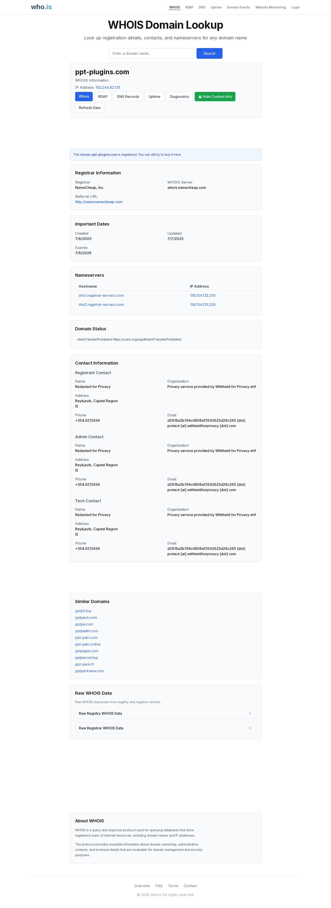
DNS (202, 7)
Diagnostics (179, 96)
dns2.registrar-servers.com (101, 304)
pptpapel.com (86, 651)
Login (295, 7)
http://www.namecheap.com (98, 202)
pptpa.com (84, 624)
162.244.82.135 (108, 87)
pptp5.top (83, 611)
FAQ (158, 886)
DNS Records (128, 96)
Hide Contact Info (215, 96)
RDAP (189, 7)
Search (209, 53)
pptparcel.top (86, 657)
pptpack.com (86, 617)
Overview (142, 886)
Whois (84, 96)
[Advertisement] (166, 133)
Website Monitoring (270, 7)
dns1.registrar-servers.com (101, 295)
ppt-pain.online (87, 644)
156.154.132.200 (203, 295)
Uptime (216, 7)
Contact (190, 886)
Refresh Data (89, 107)
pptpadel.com (86, 631)
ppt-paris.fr (84, 664)
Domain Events (238, 7)
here (177, 154)
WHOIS (174, 7)
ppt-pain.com (86, 637)
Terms (173, 886)
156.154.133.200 (203, 304)
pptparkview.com (89, 671)
